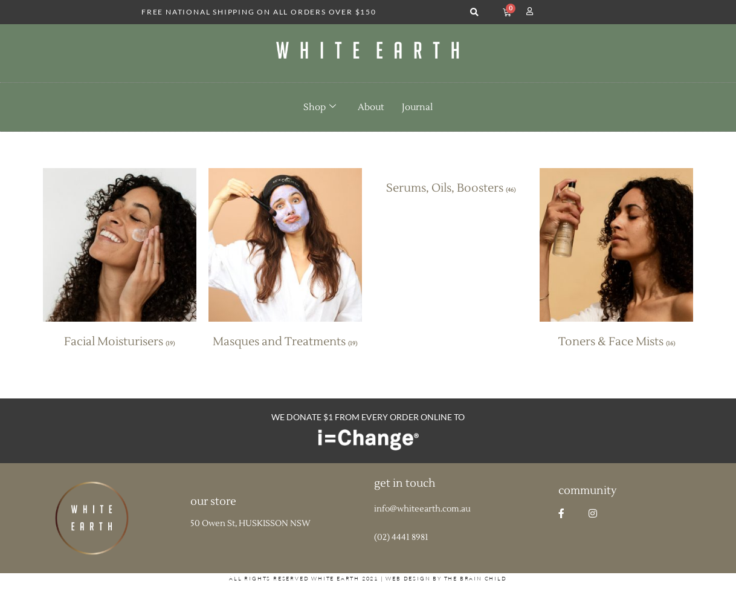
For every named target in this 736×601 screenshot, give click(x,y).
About (371, 107)
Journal (417, 107)
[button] (474, 12)
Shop (319, 107)
